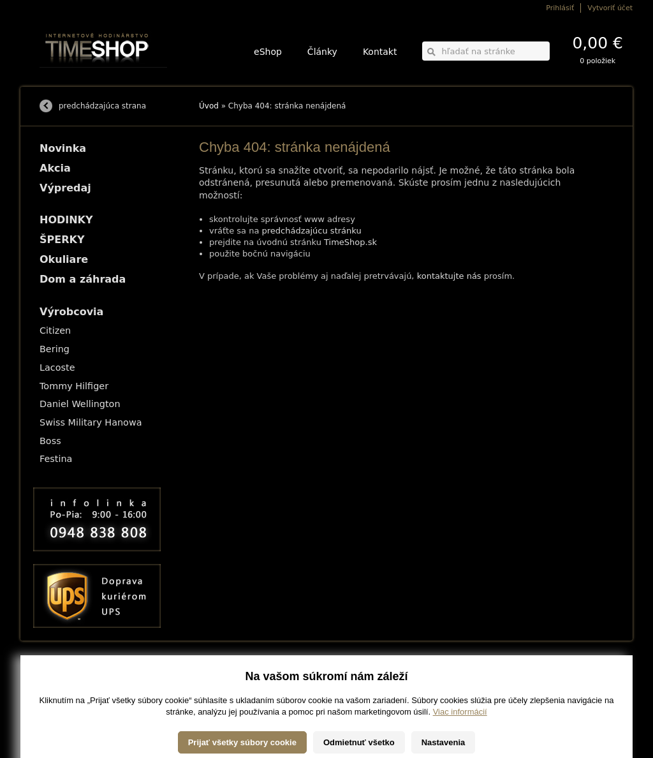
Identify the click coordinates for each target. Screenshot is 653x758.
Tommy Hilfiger (74, 386)
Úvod (209, 105)
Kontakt (380, 52)
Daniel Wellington (80, 404)
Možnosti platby (61, 683)
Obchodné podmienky (71, 692)
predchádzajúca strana (102, 105)
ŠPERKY (62, 240)
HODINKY (66, 220)
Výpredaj (65, 188)
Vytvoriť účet (610, 8)
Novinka (63, 148)
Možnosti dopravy (64, 674)
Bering (55, 349)
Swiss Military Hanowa (91, 422)
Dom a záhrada (83, 279)
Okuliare (64, 259)
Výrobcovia (71, 312)
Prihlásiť (560, 8)
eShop (268, 52)
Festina (56, 459)
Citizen (55, 330)
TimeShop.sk (350, 242)
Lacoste (57, 367)
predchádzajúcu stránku (312, 230)
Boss (50, 441)
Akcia (55, 168)
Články (322, 52)
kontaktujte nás (449, 276)
